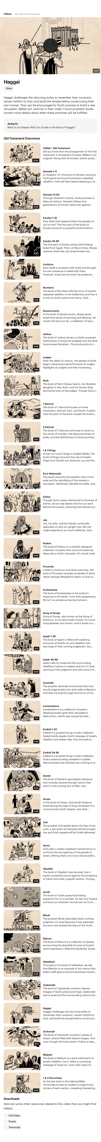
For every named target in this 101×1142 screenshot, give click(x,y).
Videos (8, 13)
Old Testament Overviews (27, 14)
